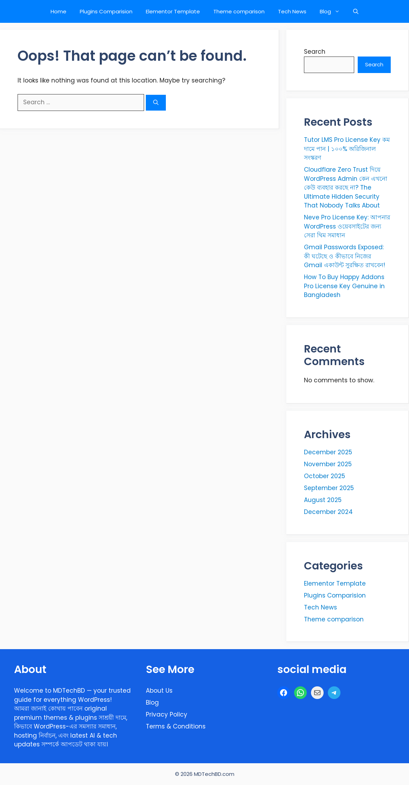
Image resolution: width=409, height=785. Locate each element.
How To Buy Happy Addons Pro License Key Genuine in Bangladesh (344, 286)
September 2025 (329, 488)
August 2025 (323, 500)
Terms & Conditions (176, 726)
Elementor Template (173, 11)
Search (314, 51)
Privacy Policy (166, 714)
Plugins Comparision (106, 11)
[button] (355, 11)
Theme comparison (239, 11)
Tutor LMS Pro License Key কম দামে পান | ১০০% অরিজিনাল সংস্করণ (347, 149)
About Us (159, 690)
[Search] (156, 103)
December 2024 (328, 512)
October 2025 (324, 476)
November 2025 (328, 464)
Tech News (292, 11)
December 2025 (328, 452)
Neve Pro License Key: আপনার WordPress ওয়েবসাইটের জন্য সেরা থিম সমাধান (347, 226)
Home (58, 11)
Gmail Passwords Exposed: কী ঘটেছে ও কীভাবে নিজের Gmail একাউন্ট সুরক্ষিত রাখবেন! (344, 256)
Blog (333, 11)
